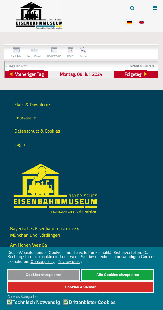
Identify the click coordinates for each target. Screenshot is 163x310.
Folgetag (133, 74)
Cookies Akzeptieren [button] (43, 275)
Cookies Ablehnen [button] (80, 287)
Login (19, 144)
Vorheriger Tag (29, 74)
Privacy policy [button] (70, 261)
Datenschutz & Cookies (37, 131)
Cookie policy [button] (42, 261)
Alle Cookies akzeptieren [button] (117, 275)
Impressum (25, 117)
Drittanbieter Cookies (92, 302)
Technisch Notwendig (36, 302)
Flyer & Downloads (32, 104)
